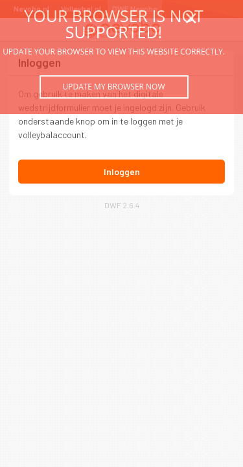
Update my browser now (113, 86)
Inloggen (122, 171)
